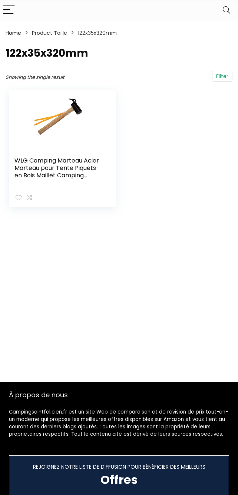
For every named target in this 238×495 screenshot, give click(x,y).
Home (13, 33)
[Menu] (9, 10)
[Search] (226, 10)
